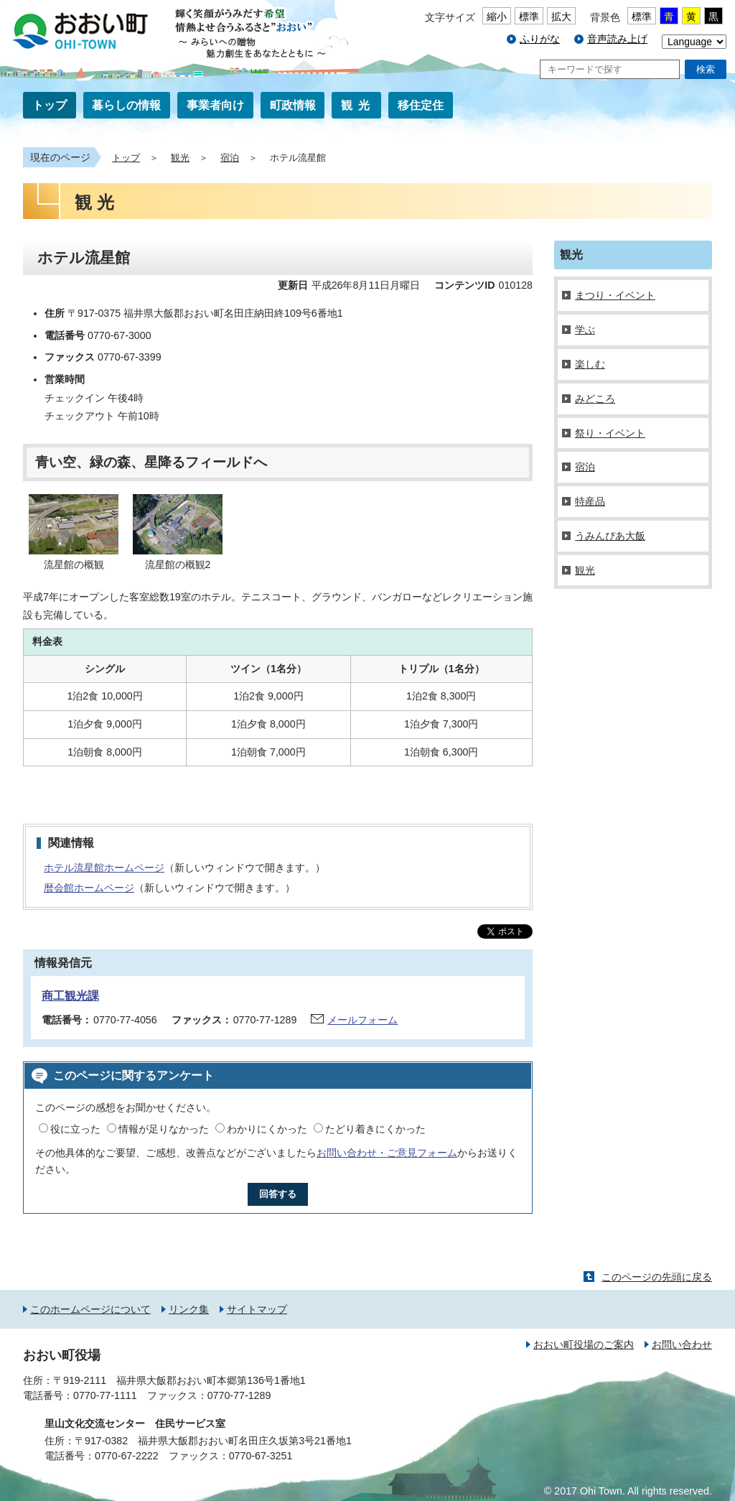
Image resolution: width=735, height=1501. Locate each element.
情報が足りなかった (163, 1129)
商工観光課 (70, 996)
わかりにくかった (267, 1129)
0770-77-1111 (105, 1395)
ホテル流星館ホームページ (104, 867)
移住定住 (421, 105)
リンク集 (189, 1309)
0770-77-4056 (125, 1020)
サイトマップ (257, 1309)
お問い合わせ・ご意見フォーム (387, 1152)
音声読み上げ (617, 39)
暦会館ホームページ (89, 887)
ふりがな (540, 39)
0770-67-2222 (127, 1456)
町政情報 (293, 105)
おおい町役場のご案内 (583, 1344)
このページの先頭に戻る (656, 1277)
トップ (49, 105)
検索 (705, 69)
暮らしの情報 (126, 105)
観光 (358, 105)
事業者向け (215, 105)
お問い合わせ (682, 1344)
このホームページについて (90, 1309)
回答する (277, 1194)
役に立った (75, 1129)
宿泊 (229, 158)
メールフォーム (362, 1020)
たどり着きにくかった (375, 1129)
